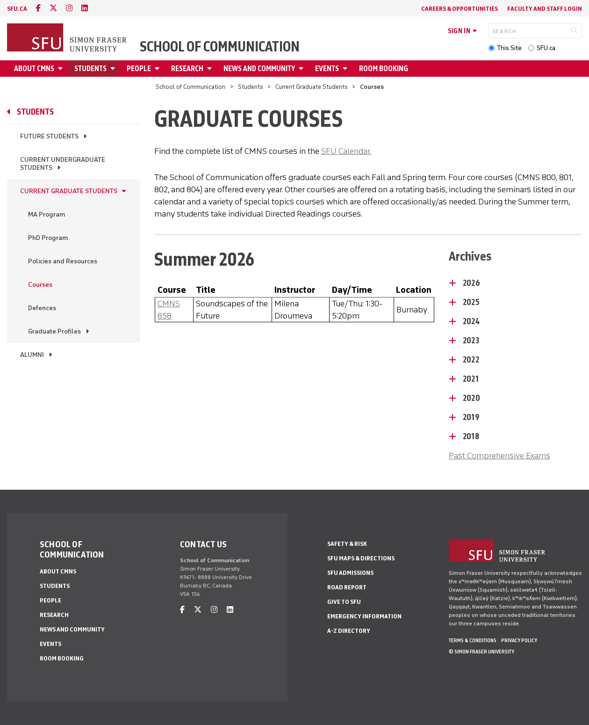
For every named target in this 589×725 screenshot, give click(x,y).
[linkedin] (84, 8)
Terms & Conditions (472, 640)
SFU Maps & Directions (361, 558)
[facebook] (38, 8)
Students (90, 68)
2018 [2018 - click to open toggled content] (471, 436)
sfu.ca (17, 9)
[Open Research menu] (210, 68)
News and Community (259, 68)
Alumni (32, 355)
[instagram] (69, 8)
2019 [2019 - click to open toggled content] (471, 417)
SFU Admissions (350, 573)
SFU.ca (546, 48)
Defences (42, 308)
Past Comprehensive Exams (499, 455)
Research (187, 68)
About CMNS (34, 68)
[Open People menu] (158, 68)
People (139, 68)
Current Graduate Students (311, 86)
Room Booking (383, 68)
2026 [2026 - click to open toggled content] (471, 283)
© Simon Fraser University (481, 651)
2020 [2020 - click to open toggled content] (471, 398)
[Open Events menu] (346, 68)
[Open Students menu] (114, 68)
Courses (40, 285)
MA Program (46, 214)
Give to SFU (344, 602)
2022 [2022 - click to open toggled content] (471, 360)
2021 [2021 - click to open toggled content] (471, 379)
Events (327, 68)
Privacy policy (519, 640)
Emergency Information (364, 616)
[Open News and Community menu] (302, 68)
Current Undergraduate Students (62, 164)
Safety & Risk (347, 544)
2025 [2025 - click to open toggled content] (471, 302)
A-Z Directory (348, 631)
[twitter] (53, 8)
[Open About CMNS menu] (61, 68)
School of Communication (220, 46)
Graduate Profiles (54, 331)
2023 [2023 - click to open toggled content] (471, 340)
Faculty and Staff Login (544, 9)
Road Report (346, 587)
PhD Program (48, 238)
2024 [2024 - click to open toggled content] (471, 321)
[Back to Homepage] (68, 38)
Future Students (49, 136)
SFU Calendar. (346, 151)
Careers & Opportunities (459, 9)
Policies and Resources (62, 261)
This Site (509, 48)
